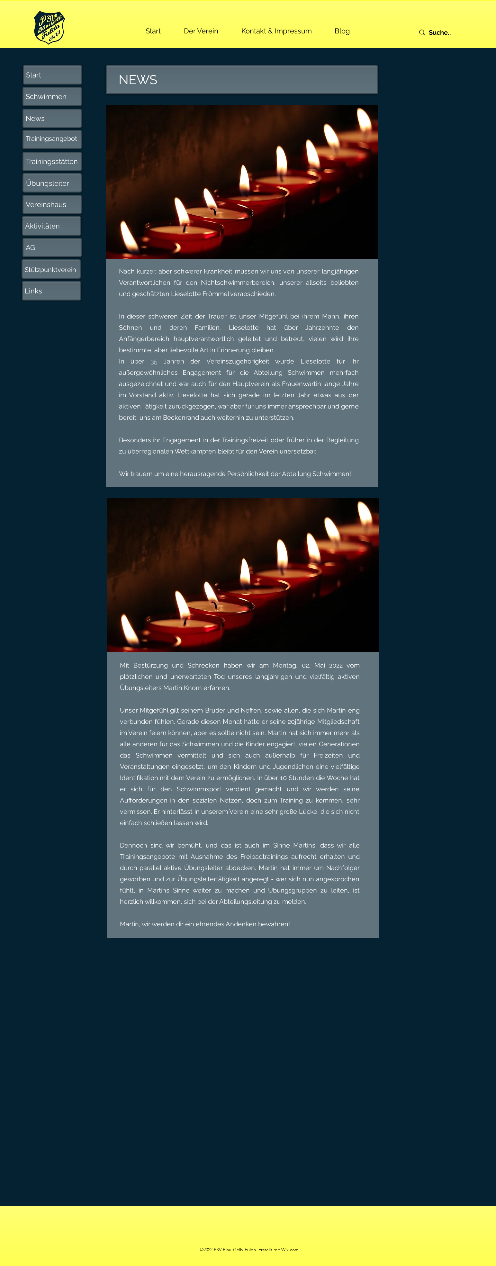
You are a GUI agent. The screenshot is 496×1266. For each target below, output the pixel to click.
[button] (201, 28)
